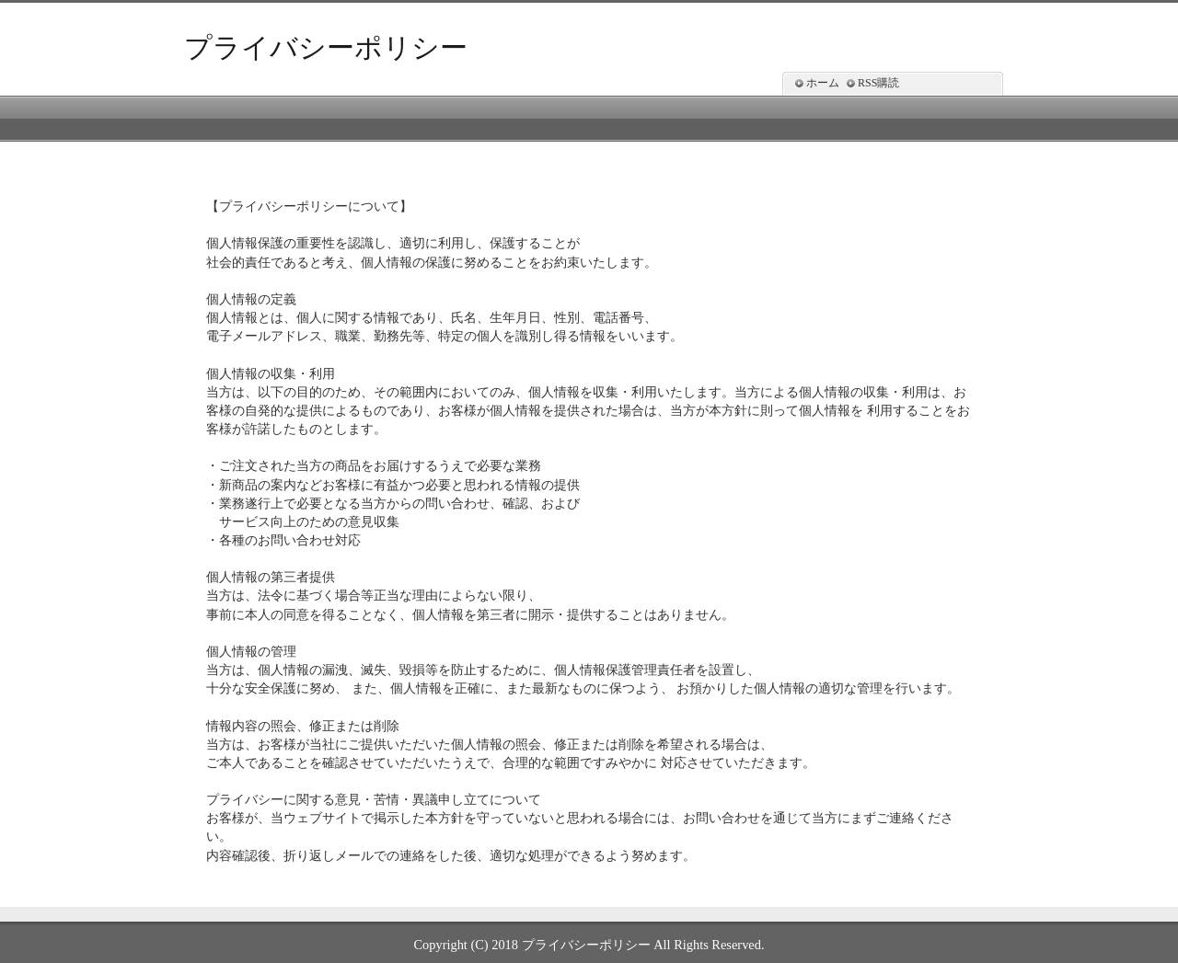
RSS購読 (878, 82)
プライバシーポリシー (326, 47)
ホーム (822, 82)
